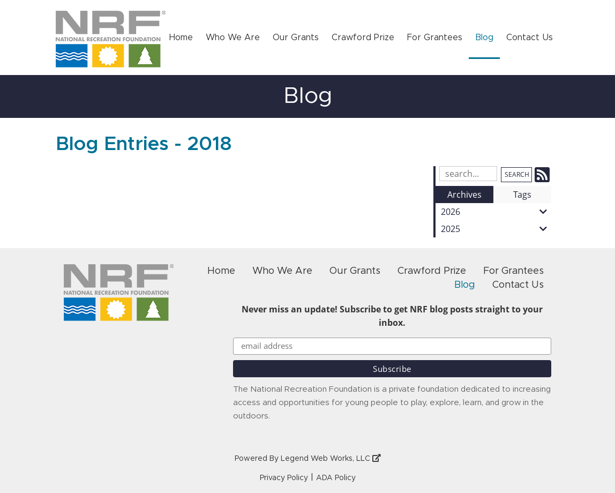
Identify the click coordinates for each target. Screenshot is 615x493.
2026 (496, 211)
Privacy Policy (284, 478)
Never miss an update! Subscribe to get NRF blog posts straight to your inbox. (392, 315)
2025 (496, 228)
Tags (522, 194)
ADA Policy (336, 478)
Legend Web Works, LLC (331, 458)
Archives (464, 194)
